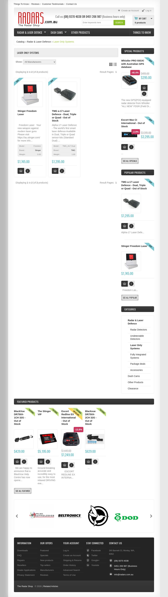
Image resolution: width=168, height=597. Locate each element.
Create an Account (72, 555)
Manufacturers (47, 570)
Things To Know (21, 4)
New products (46, 560)
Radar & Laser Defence (30, 33)
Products (27, 402)
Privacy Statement (25, 575)
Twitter (94, 555)
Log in (66, 550)
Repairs (21, 560)
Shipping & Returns (72, 560)
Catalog (20, 41)
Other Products (80, 33)
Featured (44, 550)
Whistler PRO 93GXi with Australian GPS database (132, 63)
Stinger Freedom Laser (134, 246)
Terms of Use (69, 575)
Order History (69, 565)
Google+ (95, 560)
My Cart (143, 18)
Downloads (22, 550)
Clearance (133, 388)
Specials (44, 555)
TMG (73, 150)
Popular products (134, 172)
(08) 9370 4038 (72, 16)
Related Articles (50, 586)
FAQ (19, 555)
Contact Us (71, 4)
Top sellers (45, 565)
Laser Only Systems (63, 41)
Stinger (38, 150)
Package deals (137, 364)
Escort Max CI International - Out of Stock (133, 123)
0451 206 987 (93, 16)
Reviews (35, 4)
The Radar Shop (25, 586)
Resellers (21, 565)
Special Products (134, 51)
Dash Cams (57, 33)
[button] (119, 22)
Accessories (136, 370)
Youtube (95, 565)
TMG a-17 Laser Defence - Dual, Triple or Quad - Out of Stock (134, 185)
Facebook (96, 550)
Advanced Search (71, 570)
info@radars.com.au (123, 574)
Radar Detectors (138, 329)
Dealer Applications (26, 570)
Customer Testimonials (52, 4)
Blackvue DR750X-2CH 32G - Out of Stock (91, 417)
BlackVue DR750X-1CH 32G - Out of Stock (19, 417)
